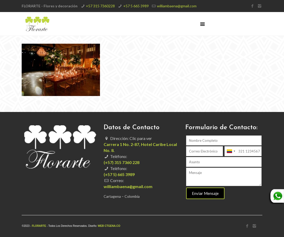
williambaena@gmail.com (177, 6)
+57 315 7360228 (100, 6)
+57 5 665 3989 (136, 6)
